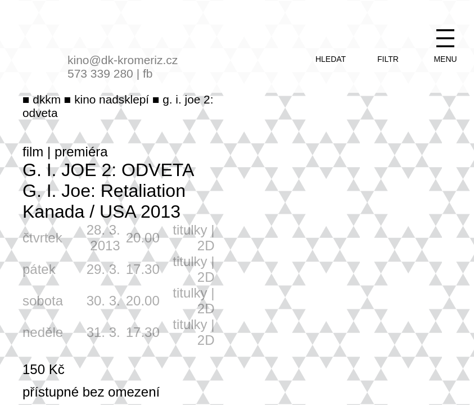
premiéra (81, 151)
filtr (388, 59)
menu (445, 59)
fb (148, 73)
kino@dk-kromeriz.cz (122, 59)
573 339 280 (100, 73)
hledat (330, 59)
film (32, 151)
